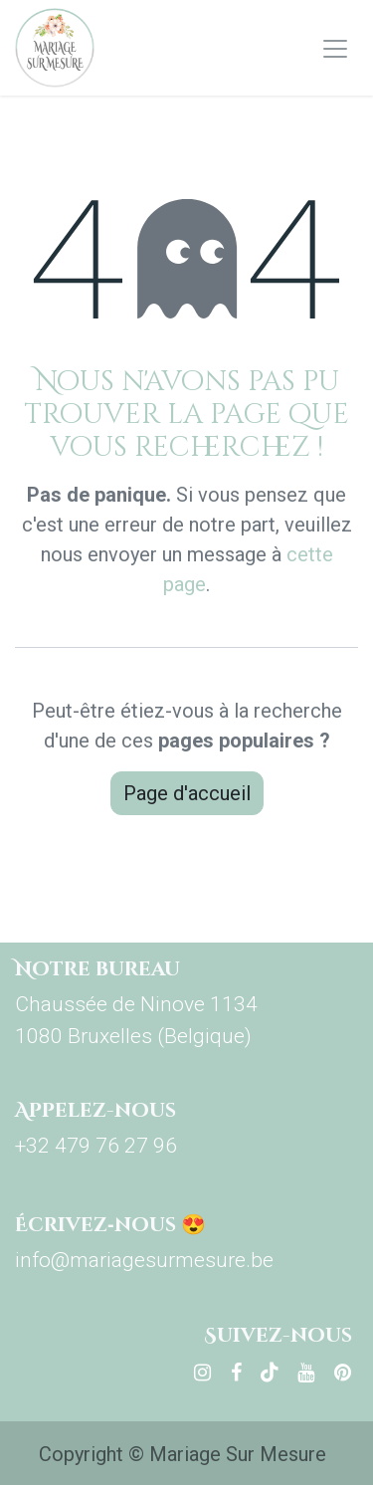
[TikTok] (269, 1372)
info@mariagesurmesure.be (144, 1260)
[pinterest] (342, 1372)
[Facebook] (236, 1372)
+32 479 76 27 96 (96, 1146)
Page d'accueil (187, 793)
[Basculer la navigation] (335, 48)
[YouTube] (305, 1372)
